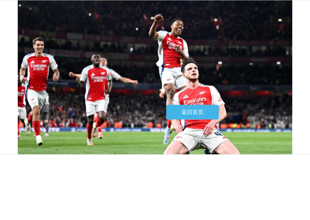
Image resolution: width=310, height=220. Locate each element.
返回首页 (192, 112)
